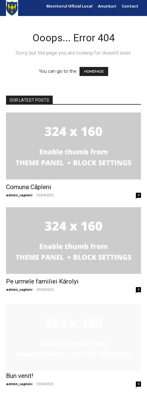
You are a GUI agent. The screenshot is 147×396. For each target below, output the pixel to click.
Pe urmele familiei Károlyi (42, 281)
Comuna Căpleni (28, 187)
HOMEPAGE (94, 71)
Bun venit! (19, 375)
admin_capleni (19, 195)
